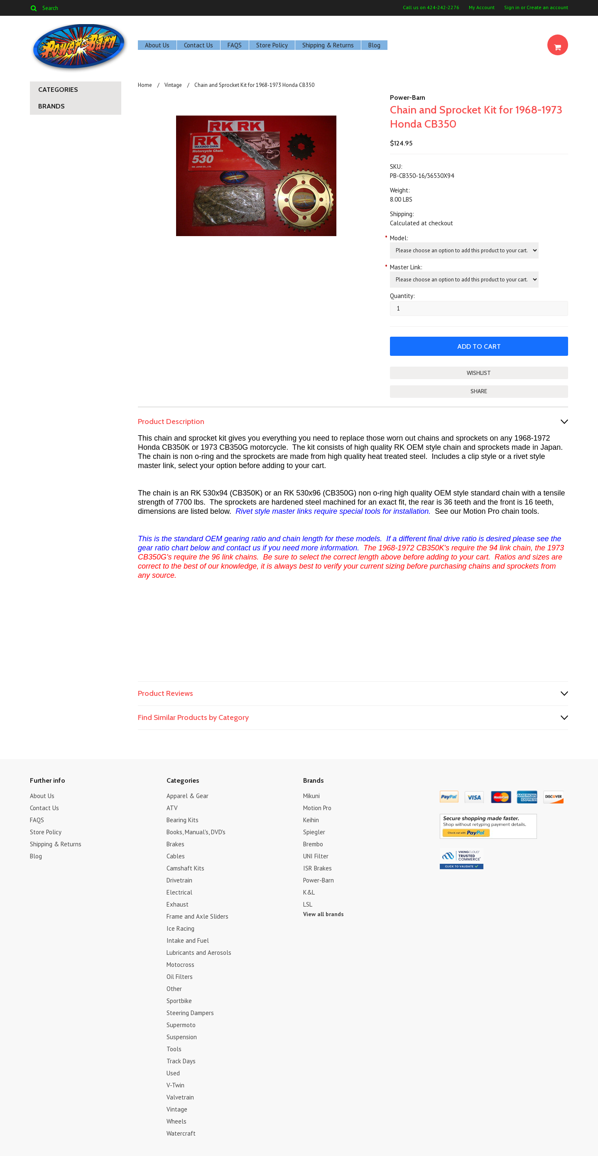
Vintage (173, 85)
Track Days (181, 1061)
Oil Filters (180, 977)
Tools (174, 1049)
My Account (482, 7)
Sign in (512, 7)
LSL (307, 904)
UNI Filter (315, 856)
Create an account (547, 7)
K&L (309, 892)
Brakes (175, 844)
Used (173, 1073)
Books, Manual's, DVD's (196, 832)
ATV (172, 808)
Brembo (313, 844)
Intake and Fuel (188, 940)
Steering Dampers (190, 1013)
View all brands (323, 914)
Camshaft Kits (185, 868)
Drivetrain (179, 880)
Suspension (182, 1037)
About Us (157, 45)
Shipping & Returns (328, 45)
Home (145, 85)
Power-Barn (407, 97)
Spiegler (314, 832)
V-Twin (175, 1085)
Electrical (179, 892)
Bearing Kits (183, 820)
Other (174, 989)
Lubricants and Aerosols (199, 952)
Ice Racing (180, 928)
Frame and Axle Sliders (197, 916)
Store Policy (272, 45)
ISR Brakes (317, 868)
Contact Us (198, 45)
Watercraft (181, 1133)
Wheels (176, 1121)
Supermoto (181, 1025)
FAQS (235, 45)
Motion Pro (317, 808)
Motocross (180, 965)
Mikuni (311, 796)
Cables (176, 856)
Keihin (311, 820)
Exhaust (178, 904)
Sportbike (179, 1001)
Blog (374, 45)
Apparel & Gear (187, 796)
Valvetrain (180, 1097)
